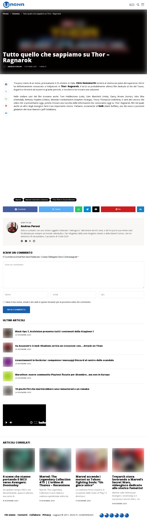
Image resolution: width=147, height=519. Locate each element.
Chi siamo (10, 514)
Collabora (34, 514)
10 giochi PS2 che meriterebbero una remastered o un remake (52, 389)
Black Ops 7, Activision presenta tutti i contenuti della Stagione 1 (54, 331)
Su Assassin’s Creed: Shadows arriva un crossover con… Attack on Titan (59, 345)
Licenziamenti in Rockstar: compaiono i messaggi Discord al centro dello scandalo (64, 360)
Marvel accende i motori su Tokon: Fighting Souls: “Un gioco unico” (89, 481)
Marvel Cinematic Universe (37, 200)
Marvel (18, 200)
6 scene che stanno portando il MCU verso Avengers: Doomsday (17, 481)
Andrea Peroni (15, 67)
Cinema (16, 14)
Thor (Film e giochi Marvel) (63, 200)
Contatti (22, 514)
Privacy (46, 514)
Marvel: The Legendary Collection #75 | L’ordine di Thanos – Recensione (54, 481)
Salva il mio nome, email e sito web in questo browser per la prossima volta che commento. (48, 302)
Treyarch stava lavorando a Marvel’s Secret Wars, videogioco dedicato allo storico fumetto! (127, 482)
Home (6, 14)
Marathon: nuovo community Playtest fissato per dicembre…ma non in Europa (62, 374)
